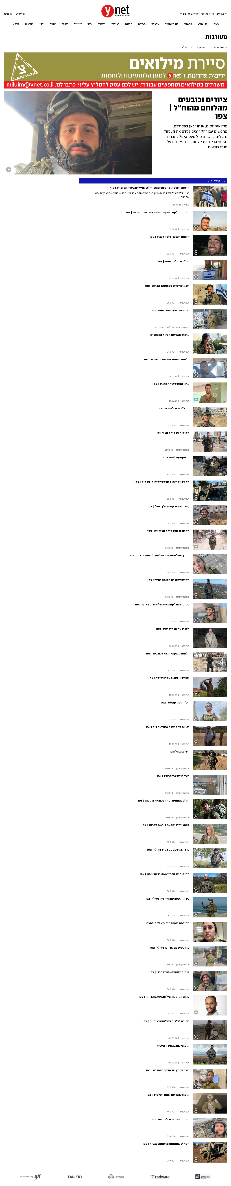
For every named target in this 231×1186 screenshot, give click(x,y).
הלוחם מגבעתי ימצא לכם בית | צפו (167, 653)
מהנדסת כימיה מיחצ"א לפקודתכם (167, 923)
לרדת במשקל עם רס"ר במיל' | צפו (168, 849)
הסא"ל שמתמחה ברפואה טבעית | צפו (166, 1144)
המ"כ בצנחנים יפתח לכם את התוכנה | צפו (163, 800)
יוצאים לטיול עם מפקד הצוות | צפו (167, 286)
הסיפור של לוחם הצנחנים (173, 433)
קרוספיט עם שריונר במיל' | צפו (169, 947)
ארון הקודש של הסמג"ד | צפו (170, 384)
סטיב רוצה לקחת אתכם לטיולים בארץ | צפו (162, 604)
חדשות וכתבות (219, 47)
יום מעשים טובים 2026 (194, 47)
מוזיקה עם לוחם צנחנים (174, 457)
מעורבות (216, 37)
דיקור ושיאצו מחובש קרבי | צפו (169, 972)
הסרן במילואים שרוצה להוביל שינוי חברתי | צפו (159, 555)
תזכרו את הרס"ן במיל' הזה (172, 629)
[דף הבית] (115, 17)
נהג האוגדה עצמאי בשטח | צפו (170, 310)
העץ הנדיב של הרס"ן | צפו (173, 776)
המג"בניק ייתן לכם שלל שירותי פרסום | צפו (161, 482)
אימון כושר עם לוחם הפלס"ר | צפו (167, 1095)
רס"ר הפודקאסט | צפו (175, 702)
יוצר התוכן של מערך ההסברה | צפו (167, 1070)
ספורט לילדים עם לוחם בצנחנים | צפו (165, 1021)
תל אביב (187, 14)
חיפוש (19, 14)
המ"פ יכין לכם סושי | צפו (173, 261)
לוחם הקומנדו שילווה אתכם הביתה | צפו (164, 996)
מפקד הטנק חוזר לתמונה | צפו (170, 1119)
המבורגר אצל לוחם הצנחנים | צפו (168, 531)
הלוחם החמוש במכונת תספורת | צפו (166, 359)
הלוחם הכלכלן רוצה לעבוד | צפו (169, 237)
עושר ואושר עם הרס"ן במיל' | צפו (168, 506)
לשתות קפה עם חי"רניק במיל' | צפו (167, 898)
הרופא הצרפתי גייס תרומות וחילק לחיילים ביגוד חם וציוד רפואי (148, 188)
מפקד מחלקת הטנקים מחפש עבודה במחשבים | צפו (157, 212)
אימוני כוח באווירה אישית (173, 1046)
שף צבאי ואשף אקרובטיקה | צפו (169, 678)
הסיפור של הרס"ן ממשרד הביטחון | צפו (164, 874)
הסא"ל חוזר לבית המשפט (173, 408)
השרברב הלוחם (179, 751)
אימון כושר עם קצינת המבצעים (169, 335)
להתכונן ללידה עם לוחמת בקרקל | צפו (165, 825)
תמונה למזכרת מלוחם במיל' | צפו (168, 580)
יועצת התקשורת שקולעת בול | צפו (167, 727)
